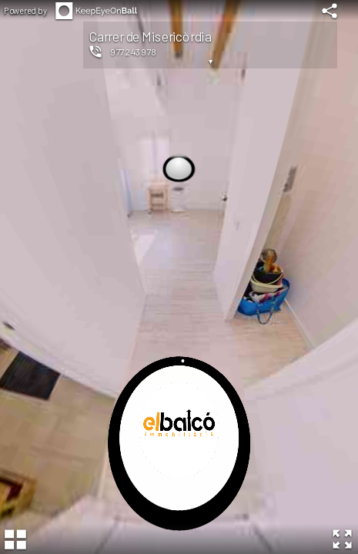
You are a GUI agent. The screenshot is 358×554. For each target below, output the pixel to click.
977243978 (133, 51)
